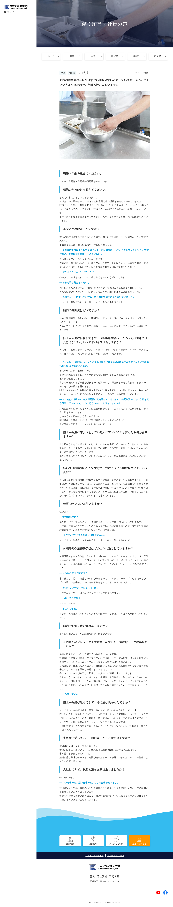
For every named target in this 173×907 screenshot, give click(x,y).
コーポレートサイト (94, 856)
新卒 (72, 56)
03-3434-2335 (105, 876)
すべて (50, 56)
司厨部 (157, 56)
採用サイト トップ (115, 856)
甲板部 (114, 56)
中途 (93, 56)
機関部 (136, 56)
